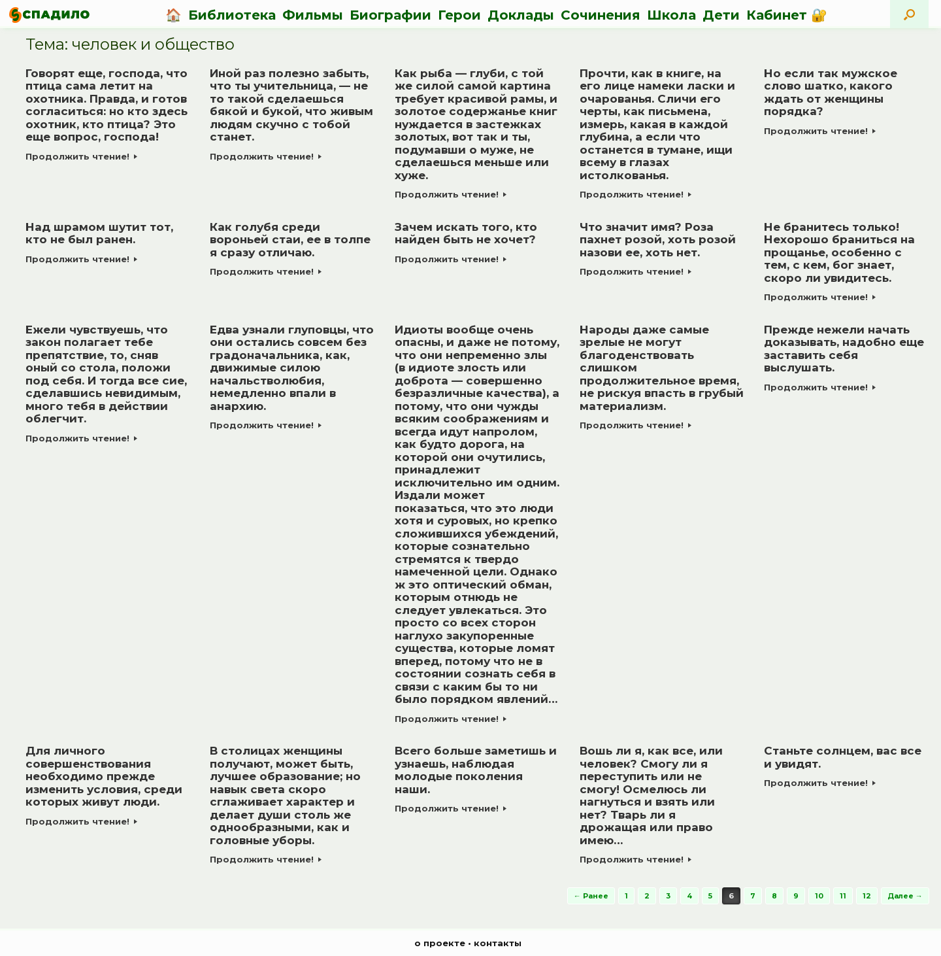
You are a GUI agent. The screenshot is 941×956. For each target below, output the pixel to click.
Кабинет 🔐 (786, 15)
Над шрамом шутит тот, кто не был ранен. (99, 233)
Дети (721, 15)
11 (843, 895)
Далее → (905, 895)
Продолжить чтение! (81, 156)
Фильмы (312, 15)
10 (819, 895)
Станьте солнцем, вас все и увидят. (842, 757)
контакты (497, 943)
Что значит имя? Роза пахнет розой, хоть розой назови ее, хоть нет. (658, 239)
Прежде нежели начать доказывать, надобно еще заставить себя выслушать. (844, 349)
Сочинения (600, 15)
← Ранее (591, 895)
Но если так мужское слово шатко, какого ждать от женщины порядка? (830, 92)
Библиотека (232, 15)
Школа (671, 15)
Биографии (390, 15)
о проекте (439, 943)
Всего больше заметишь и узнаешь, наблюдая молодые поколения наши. (476, 770)
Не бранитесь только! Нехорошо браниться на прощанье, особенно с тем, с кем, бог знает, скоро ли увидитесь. (839, 252)
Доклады (520, 15)
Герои (459, 15)
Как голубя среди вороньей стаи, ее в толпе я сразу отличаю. (290, 239)
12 (867, 895)
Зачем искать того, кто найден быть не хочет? (466, 233)
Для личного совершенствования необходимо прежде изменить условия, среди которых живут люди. (103, 776)
